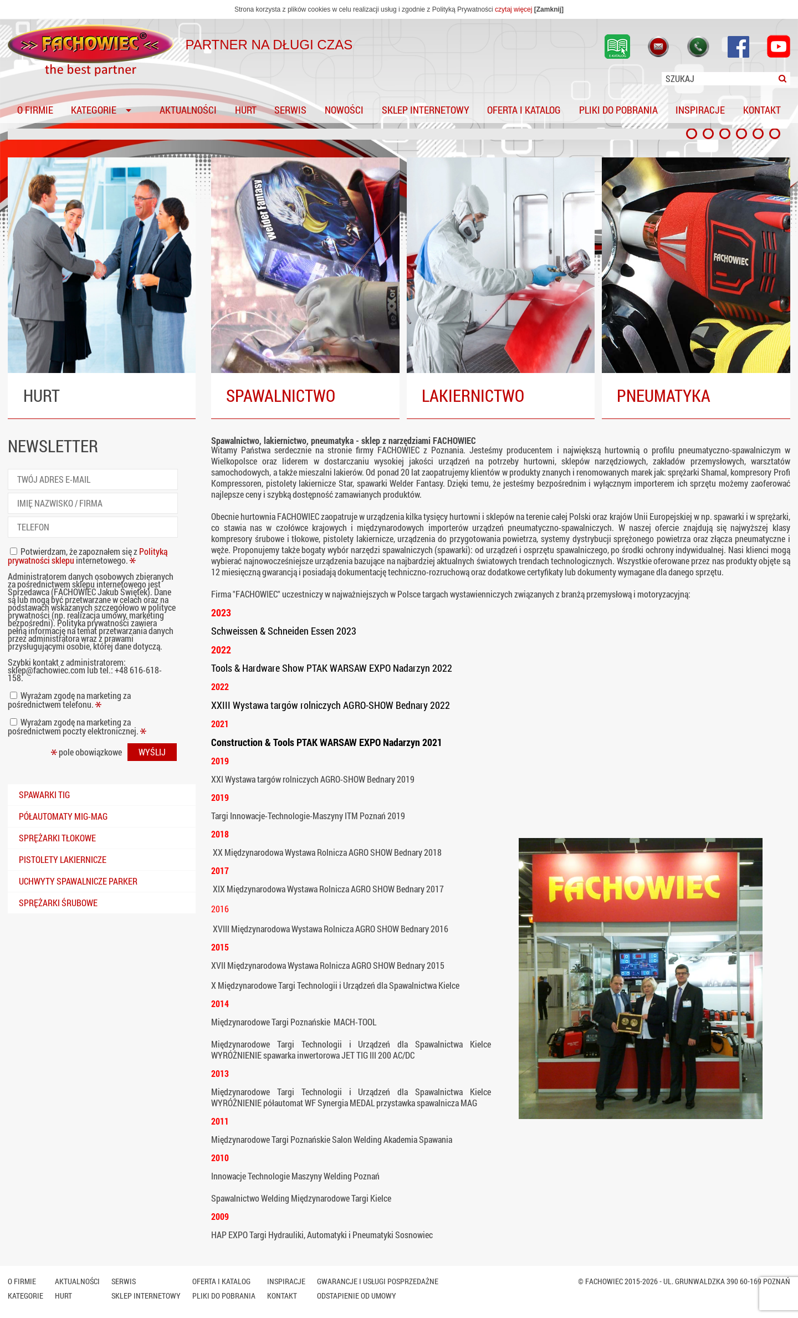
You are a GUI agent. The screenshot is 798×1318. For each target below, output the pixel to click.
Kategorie (93, 110)
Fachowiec (604, 1281)
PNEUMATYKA (663, 395)
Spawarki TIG (44, 794)
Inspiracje (700, 110)
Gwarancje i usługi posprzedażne (377, 1281)
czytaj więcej (513, 9)
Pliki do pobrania (618, 110)
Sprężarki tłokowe (57, 838)
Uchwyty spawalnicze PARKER (78, 881)
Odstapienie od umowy (356, 1295)
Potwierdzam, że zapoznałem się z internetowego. (87, 555)
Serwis (290, 110)
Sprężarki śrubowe (58, 902)
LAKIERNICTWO (473, 395)
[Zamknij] (549, 9)
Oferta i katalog (524, 110)
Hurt (246, 110)
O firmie (35, 110)
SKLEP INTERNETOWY (425, 110)
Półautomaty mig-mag (63, 816)
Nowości (344, 110)
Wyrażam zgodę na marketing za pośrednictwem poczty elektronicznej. (77, 726)
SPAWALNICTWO (280, 395)
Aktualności (188, 110)
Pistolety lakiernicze (62, 859)
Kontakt (762, 110)
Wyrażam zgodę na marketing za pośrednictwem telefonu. (69, 699)
